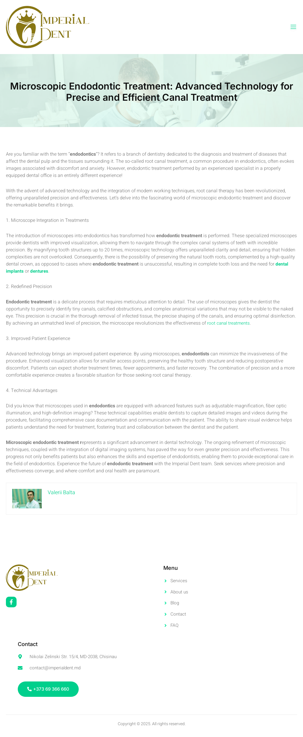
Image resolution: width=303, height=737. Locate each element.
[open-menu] (293, 27)
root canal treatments (229, 323)
